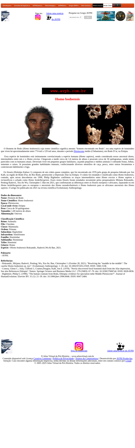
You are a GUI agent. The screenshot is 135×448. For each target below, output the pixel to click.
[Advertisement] (67, 38)
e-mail (128, 360)
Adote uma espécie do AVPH (120, 350)
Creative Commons (42, 358)
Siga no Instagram (79, 350)
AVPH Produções (124, 358)
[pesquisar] (75, 17)
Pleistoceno (79, 151)
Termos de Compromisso (86, 358)
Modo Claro (107, 5)
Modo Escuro (98, 5)
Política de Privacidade (63, 358)
